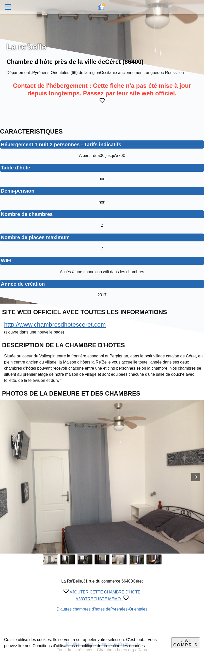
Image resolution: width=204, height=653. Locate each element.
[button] (195, 477)
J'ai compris (185, 642)
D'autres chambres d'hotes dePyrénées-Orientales (102, 609)
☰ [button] (7, 7)
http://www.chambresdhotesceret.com (55, 324)
